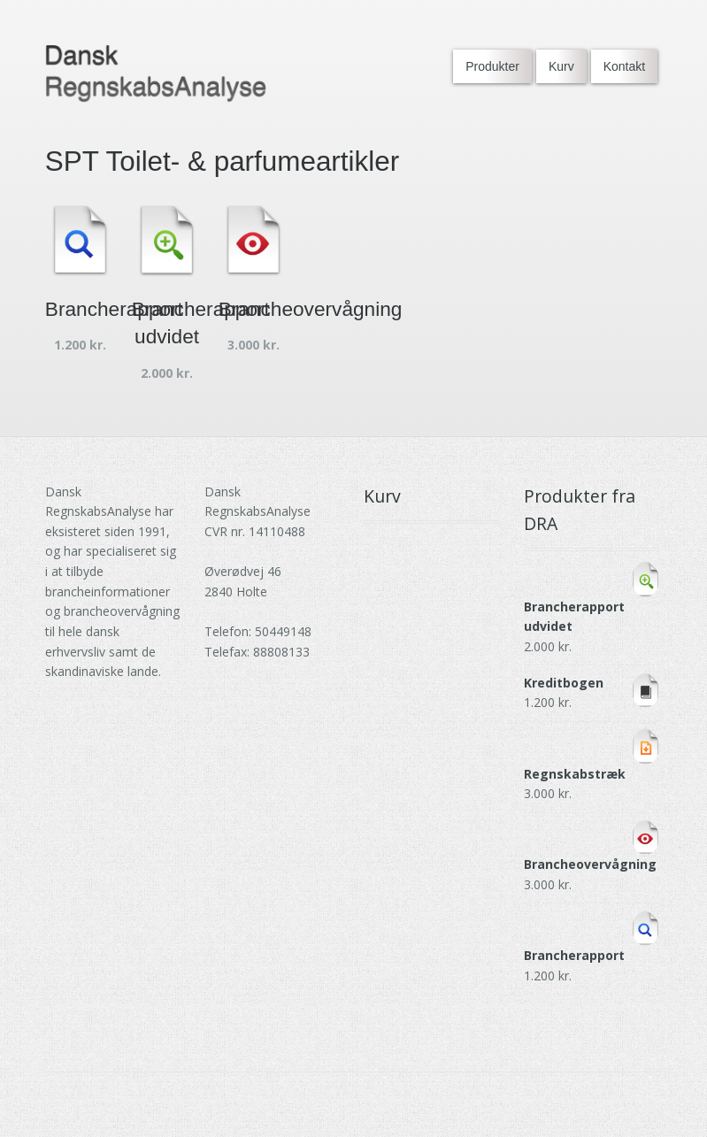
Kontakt (624, 66)
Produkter (492, 66)
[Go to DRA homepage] (155, 74)
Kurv (561, 66)
